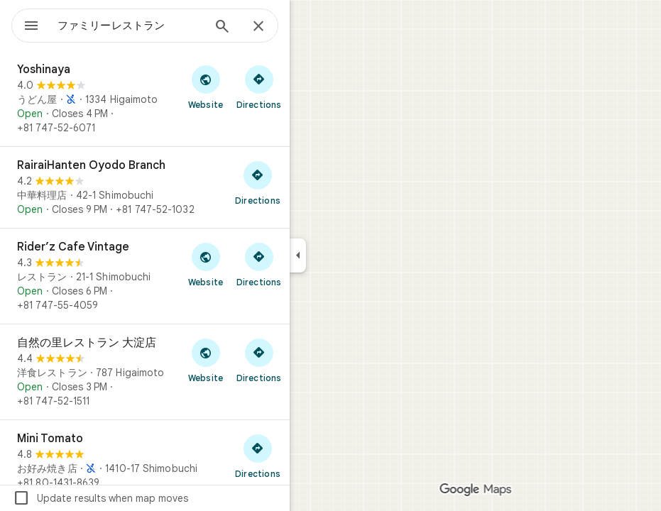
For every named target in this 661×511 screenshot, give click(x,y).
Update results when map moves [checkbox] (100, 498)
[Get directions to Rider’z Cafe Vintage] (258, 264)
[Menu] (31, 27)
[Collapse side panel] (298, 255)
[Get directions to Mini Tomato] (257, 456)
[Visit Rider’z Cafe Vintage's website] (205, 264)
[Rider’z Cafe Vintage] (145, 276)
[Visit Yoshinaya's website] (205, 86)
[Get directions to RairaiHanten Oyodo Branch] (257, 182)
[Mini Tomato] (145, 460)
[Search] (222, 27)
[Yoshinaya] (145, 98)
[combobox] (130, 25)
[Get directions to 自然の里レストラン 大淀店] (258, 360)
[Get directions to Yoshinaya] (258, 86)
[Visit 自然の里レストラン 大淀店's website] (205, 360)
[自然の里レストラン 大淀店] (145, 371)
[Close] (258, 27)
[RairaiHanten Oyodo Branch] (145, 187)
